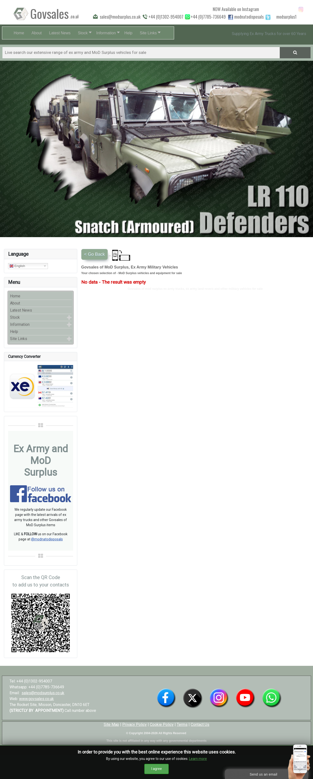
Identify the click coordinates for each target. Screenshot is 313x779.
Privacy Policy (134, 724)
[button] (83, 33)
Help (14, 331)
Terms (182, 724)
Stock (15, 317)
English (17, 266)
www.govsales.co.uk (36, 698)
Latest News (21, 310)
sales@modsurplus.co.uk (43, 693)
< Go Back (94, 254)
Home (15, 296)
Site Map (111, 724)
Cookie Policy (162, 724)
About (15, 303)
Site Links (18, 338)
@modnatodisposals (47, 539)
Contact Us (200, 724)
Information (20, 324)
